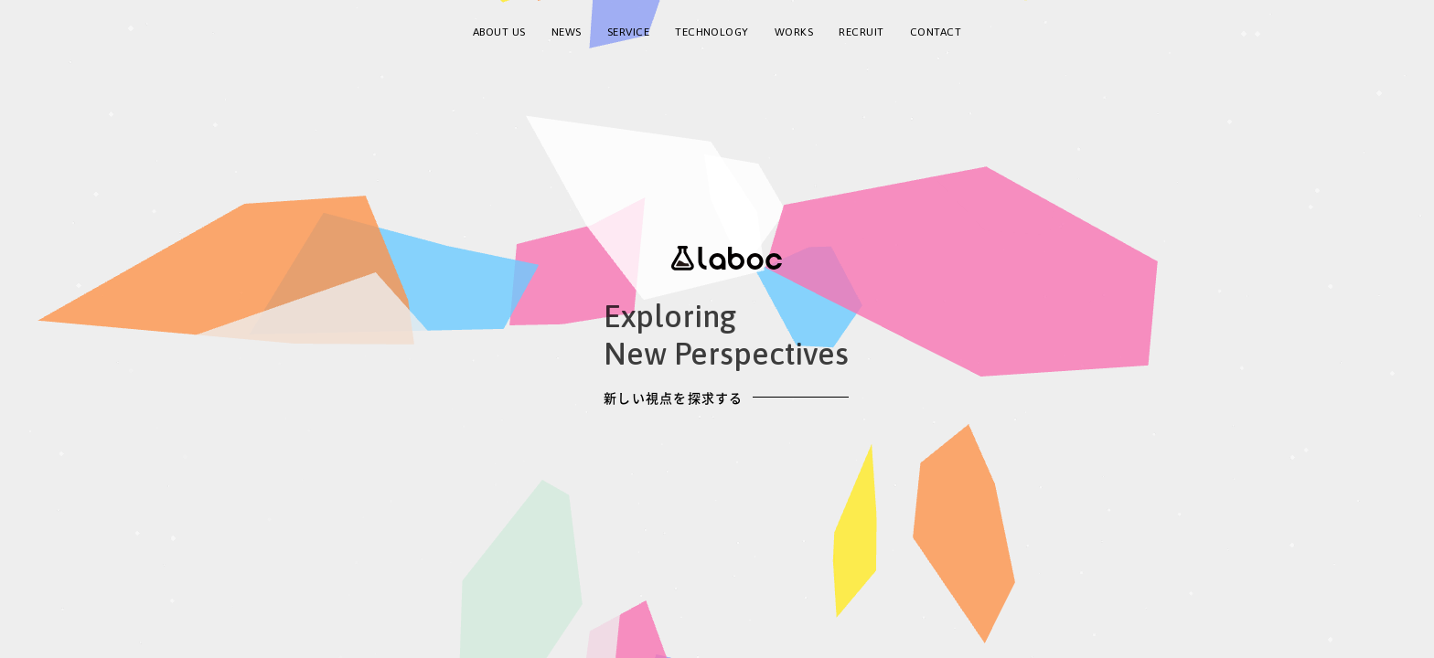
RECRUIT (861, 32)
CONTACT (935, 32)
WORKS (794, 32)
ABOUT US (499, 32)
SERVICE (628, 32)
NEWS (566, 32)
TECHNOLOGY (712, 32)
